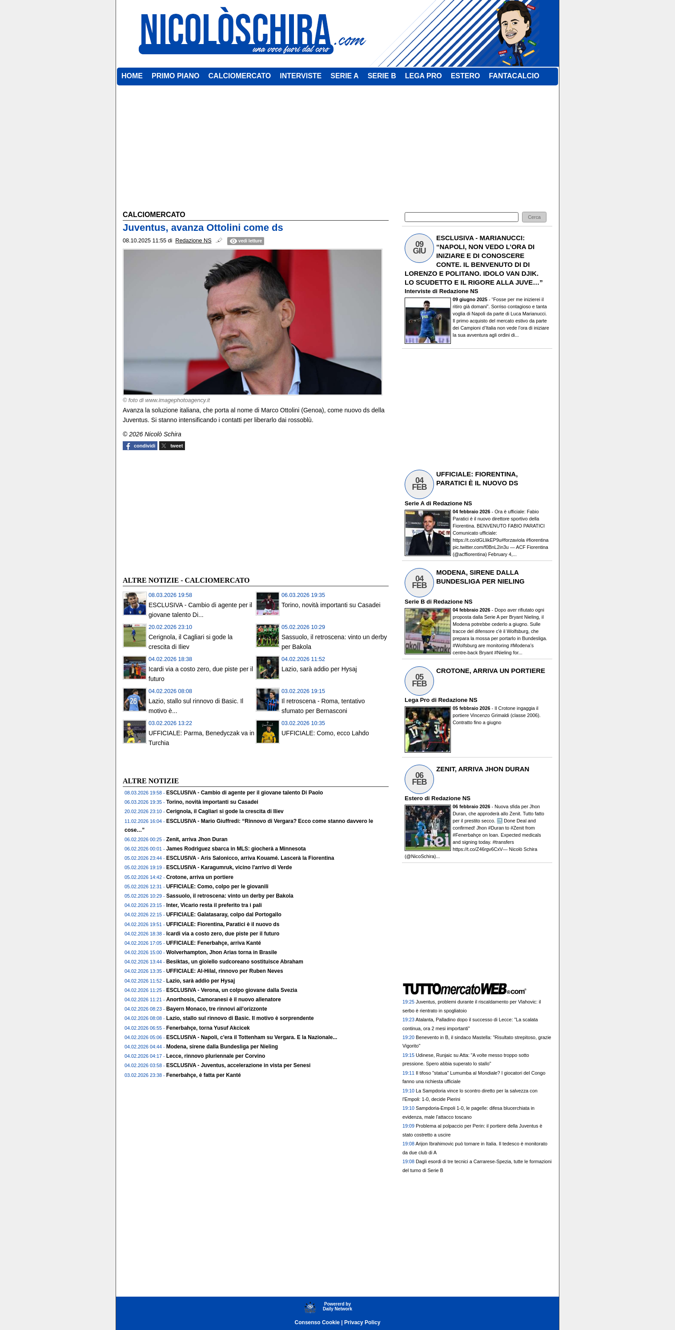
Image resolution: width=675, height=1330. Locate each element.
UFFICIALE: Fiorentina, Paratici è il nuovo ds (223, 924)
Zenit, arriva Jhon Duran (197, 839)
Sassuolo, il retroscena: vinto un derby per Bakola (229, 896)
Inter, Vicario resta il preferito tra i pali (214, 905)
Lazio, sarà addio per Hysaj (319, 669)
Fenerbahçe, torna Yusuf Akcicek (208, 1028)
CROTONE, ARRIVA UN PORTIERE (490, 670)
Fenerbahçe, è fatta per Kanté (203, 1075)
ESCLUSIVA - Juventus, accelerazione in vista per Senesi (238, 1065)
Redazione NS (458, 291)
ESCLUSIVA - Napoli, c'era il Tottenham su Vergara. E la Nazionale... (252, 1037)
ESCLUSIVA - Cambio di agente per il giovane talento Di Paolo (244, 793)
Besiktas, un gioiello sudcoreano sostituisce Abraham (234, 962)
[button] (534, 217)
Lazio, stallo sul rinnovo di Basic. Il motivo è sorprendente (240, 1018)
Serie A (414, 503)
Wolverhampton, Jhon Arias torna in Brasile (221, 952)
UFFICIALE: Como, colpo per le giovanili (217, 886)
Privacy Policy (362, 1322)
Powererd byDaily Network (337, 1306)
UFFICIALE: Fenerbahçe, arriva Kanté (213, 943)
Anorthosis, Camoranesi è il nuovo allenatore (223, 999)
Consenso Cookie (317, 1322)
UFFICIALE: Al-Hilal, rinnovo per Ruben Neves (224, 971)
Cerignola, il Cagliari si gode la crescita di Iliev (225, 811)
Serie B (415, 601)
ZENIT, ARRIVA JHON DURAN (482, 769)
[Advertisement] (189, 512)
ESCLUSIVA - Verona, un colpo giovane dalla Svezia (231, 990)
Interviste (418, 291)
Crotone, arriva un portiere (199, 877)
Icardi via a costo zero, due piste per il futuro (223, 934)
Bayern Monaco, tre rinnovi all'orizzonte (216, 1009)
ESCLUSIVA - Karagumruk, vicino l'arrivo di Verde (229, 867)
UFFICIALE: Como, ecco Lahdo (325, 733)
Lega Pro (417, 700)
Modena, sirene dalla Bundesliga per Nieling (222, 1047)
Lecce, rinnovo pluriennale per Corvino (215, 1056)
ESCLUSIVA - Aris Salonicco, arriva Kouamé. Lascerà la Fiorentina (250, 858)
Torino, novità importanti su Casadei (331, 605)
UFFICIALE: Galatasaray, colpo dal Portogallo (223, 914)
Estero (414, 798)
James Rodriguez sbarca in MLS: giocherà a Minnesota (236, 849)
